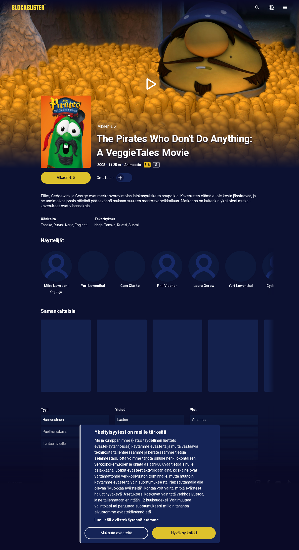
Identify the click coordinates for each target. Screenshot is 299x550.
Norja (69, 225)
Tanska (46, 225)
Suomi (133, 225)
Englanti (81, 225)
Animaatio (132, 165)
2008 (101, 165)
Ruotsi (59, 225)
